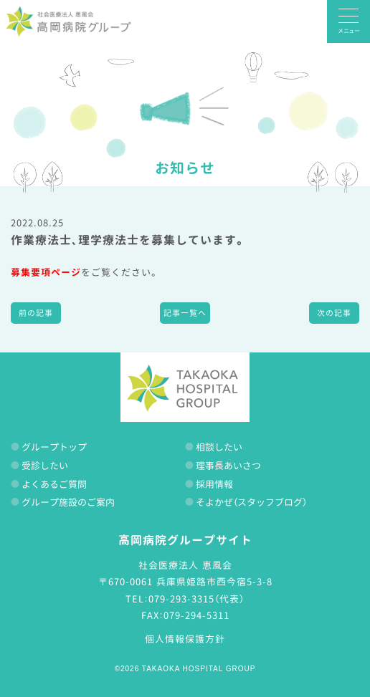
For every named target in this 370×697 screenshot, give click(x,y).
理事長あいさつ (228, 465)
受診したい (45, 465)
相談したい (219, 447)
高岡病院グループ (68, 21)
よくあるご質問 (54, 484)
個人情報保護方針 (185, 639)
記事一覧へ (185, 313)
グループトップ (54, 447)
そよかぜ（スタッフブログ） (251, 502)
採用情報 (214, 484)
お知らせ (185, 168)
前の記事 (36, 313)
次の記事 (334, 313)
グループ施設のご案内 (68, 502)
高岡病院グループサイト (185, 540)
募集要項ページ (46, 272)
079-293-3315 (181, 598)
